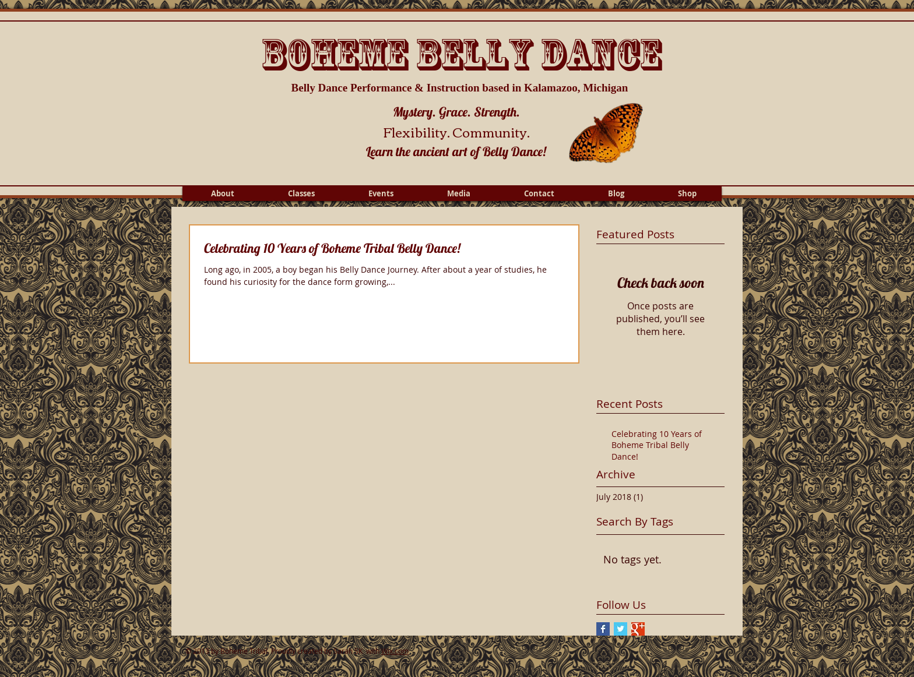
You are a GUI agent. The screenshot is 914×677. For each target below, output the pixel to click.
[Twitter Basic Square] (620, 629)
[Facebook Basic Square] (603, 629)
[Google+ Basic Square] (638, 629)
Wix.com (395, 650)
